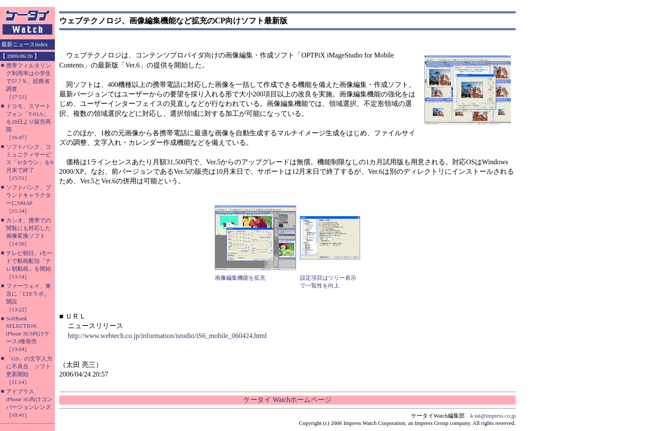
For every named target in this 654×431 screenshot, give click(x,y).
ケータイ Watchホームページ (287, 399)
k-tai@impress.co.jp (493, 415)
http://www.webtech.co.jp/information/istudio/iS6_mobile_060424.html (167, 335)
